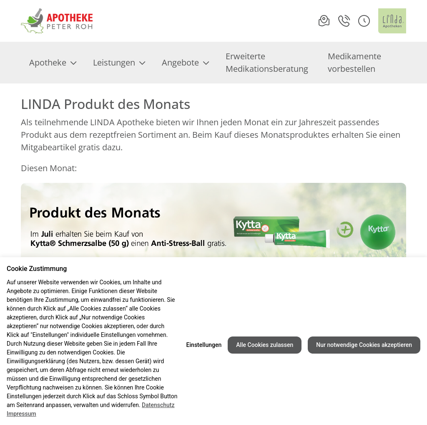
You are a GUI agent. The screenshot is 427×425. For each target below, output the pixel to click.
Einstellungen (204, 345)
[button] (364, 21)
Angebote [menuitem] (185, 62)
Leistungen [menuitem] (119, 62)
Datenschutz (158, 405)
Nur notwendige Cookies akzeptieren (364, 345)
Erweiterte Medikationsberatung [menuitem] (267, 62)
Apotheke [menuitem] (52, 62)
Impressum (21, 413)
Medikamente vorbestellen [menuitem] (354, 62)
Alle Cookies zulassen (264, 345)
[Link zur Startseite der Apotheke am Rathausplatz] (57, 20)
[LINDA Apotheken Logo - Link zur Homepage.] (392, 20)
